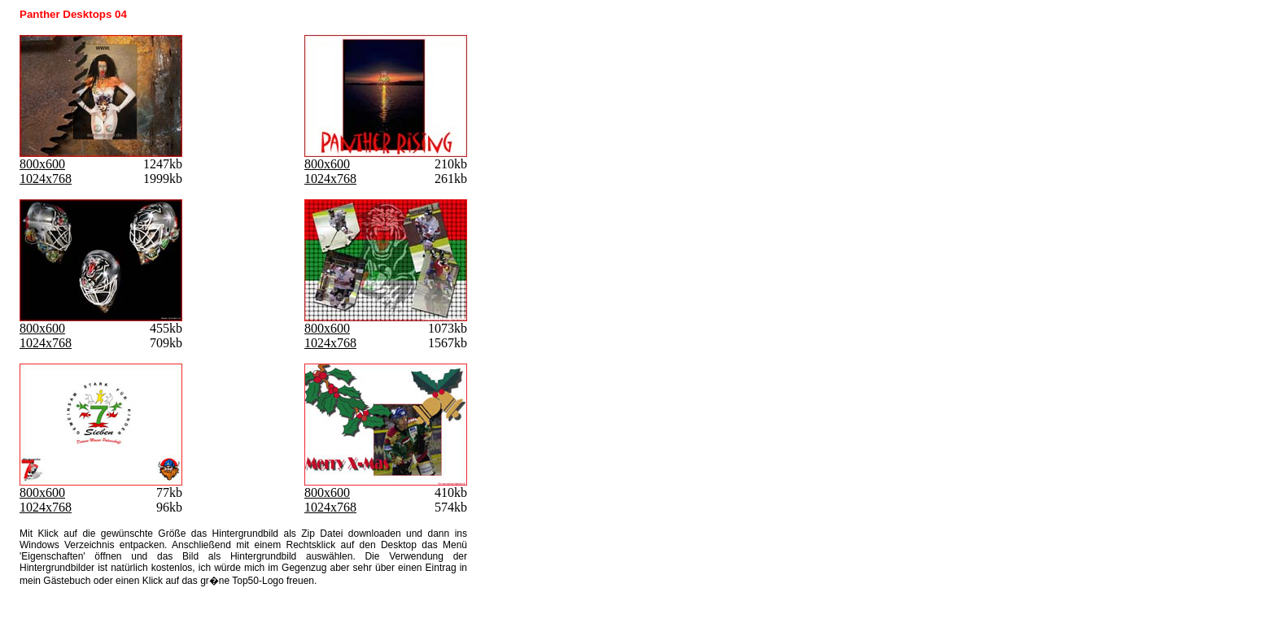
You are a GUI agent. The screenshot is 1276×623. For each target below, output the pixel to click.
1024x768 (46, 178)
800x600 (42, 164)
